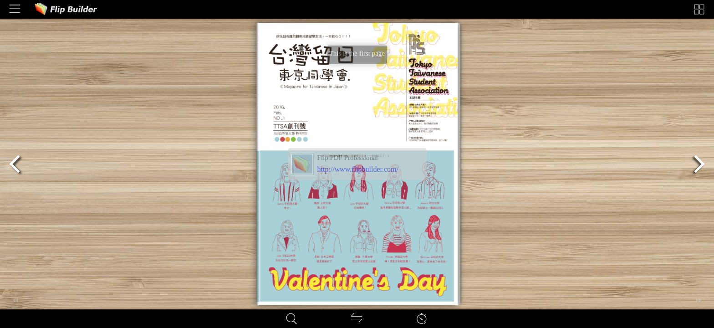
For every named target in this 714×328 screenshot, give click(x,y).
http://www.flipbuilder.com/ (358, 169)
